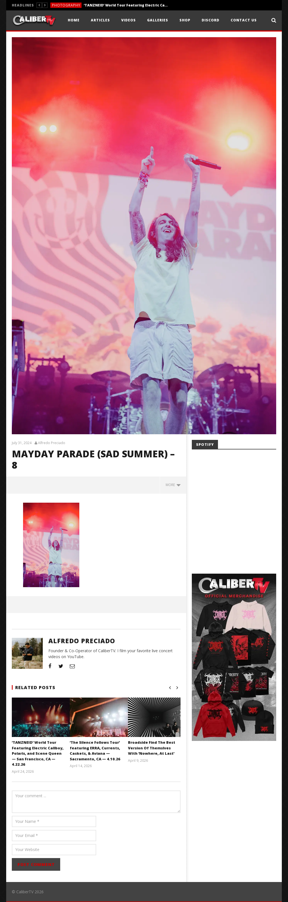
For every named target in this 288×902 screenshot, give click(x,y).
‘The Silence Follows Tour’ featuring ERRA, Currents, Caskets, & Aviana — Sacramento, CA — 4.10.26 (95, 750)
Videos (128, 20)
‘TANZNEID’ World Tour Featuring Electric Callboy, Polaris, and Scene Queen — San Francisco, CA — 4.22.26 (126, 5)
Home (74, 20)
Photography (66, 5)
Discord (210, 20)
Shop (184, 20)
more (173, 484)
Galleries (157, 20)
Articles (100, 20)
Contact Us (244, 20)
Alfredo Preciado (51, 443)
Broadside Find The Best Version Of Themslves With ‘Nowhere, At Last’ (151, 748)
